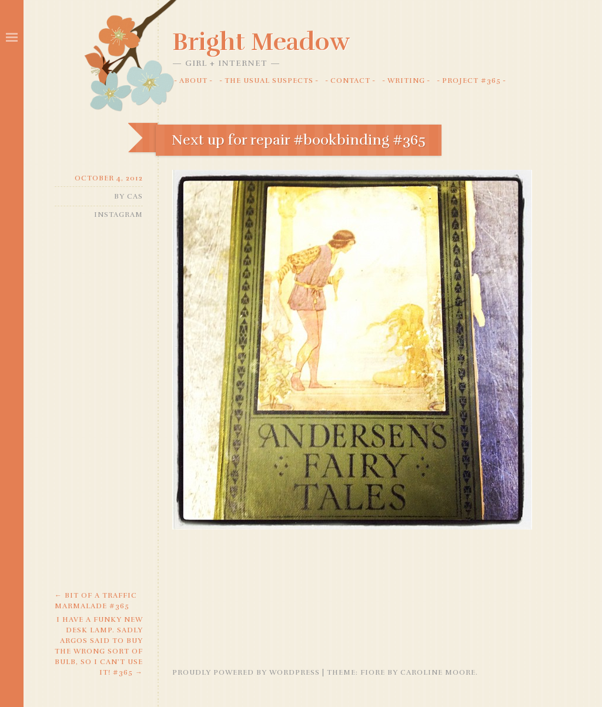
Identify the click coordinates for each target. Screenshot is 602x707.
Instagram (118, 214)
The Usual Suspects (269, 80)
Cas (135, 196)
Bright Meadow (261, 41)
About (193, 80)
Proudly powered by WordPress (246, 672)
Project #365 (471, 80)
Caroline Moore (438, 672)
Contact (350, 80)
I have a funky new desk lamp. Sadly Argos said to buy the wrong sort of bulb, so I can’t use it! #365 (99, 645)
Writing (406, 80)
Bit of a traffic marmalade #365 (96, 600)
